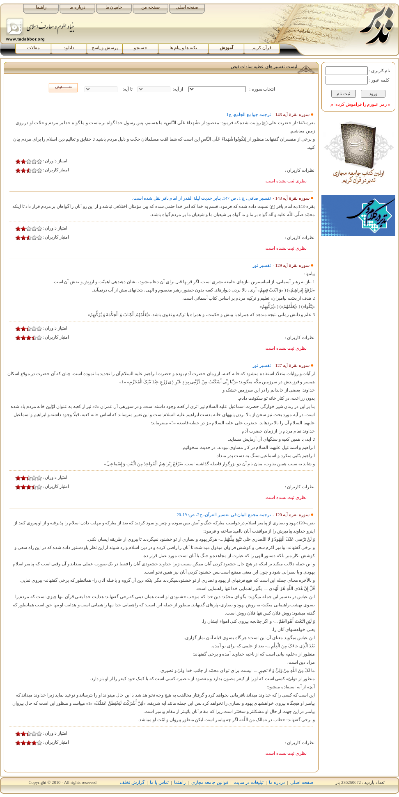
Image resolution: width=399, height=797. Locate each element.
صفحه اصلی (187, 7)
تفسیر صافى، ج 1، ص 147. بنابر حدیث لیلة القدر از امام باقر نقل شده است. (201, 198)
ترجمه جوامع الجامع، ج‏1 (248, 114)
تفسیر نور (261, 265)
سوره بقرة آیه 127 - (291, 365)
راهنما (41, 7)
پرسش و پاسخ (105, 48)
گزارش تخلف (132, 782)
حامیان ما (114, 7)
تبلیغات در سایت (248, 782)
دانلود (69, 48)
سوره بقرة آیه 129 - (291, 265)
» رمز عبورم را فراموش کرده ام (360, 104)
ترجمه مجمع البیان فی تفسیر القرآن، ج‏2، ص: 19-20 (224, 514)
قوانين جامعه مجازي (209, 782)
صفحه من (150, 7)
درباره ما (77, 7)
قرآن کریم (261, 48)
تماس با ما (159, 782)
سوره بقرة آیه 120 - (291, 514)
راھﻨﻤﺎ (180, 782)
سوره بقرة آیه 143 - (291, 114)
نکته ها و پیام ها (183, 48)
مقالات (33, 48)
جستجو (140, 48)
